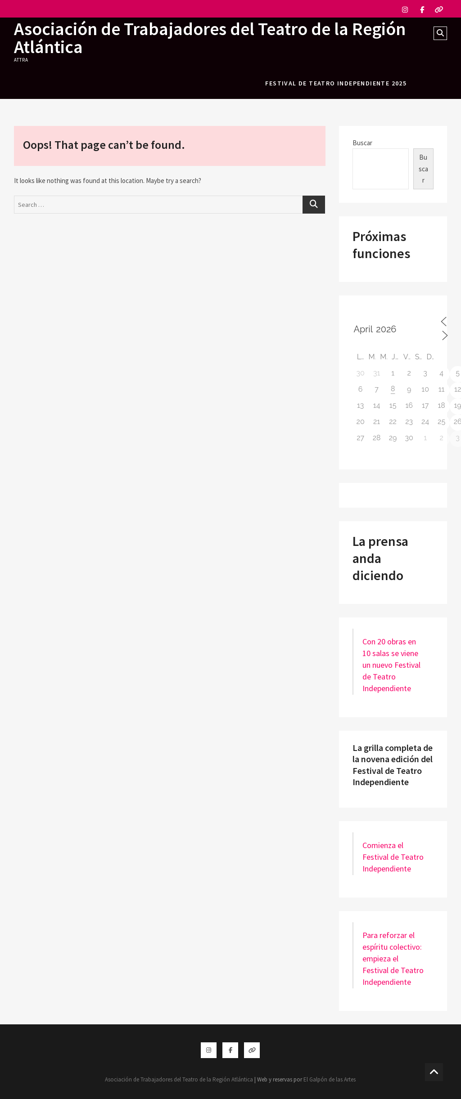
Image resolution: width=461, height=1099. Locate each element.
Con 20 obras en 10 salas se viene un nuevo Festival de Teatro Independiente (391, 664)
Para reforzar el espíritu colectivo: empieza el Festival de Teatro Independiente (393, 958)
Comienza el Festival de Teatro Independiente (393, 857)
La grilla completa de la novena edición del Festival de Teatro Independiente (393, 764)
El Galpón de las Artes (329, 1079)
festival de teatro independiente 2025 (336, 83)
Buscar (362, 142)
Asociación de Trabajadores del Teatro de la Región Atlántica (210, 38)
